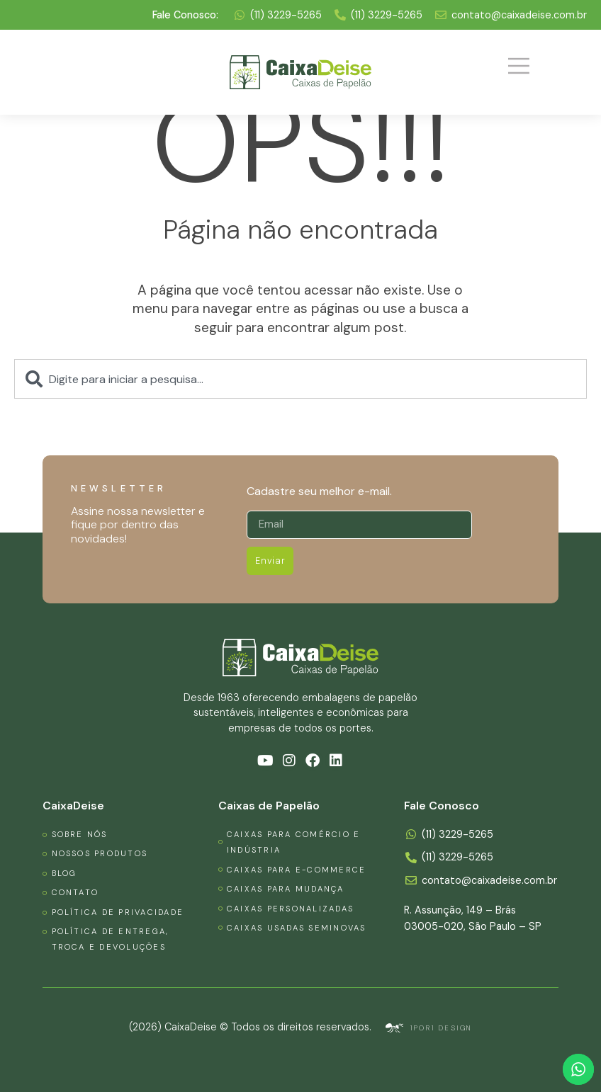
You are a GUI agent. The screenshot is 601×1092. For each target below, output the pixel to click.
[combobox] (300, 379)
